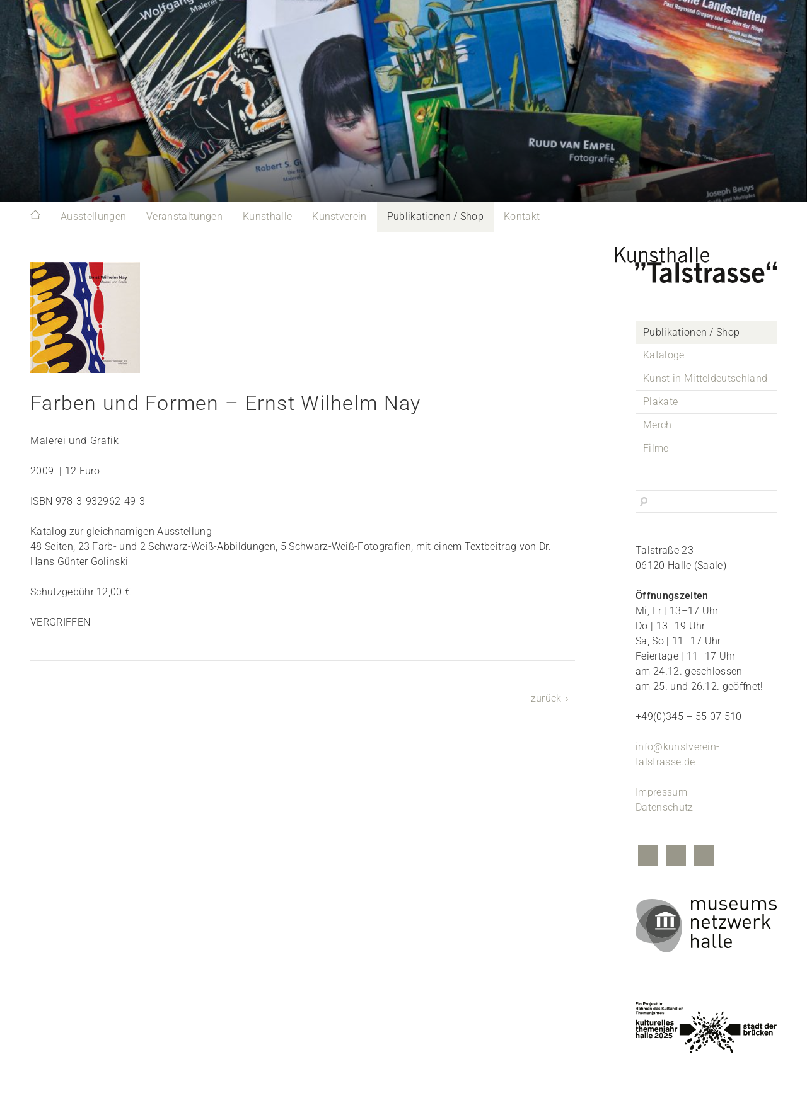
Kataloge (664, 355)
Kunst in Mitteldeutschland (705, 378)
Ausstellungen (93, 216)
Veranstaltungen (184, 216)
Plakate (660, 402)
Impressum (661, 792)
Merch (657, 425)
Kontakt (522, 216)
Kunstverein (339, 216)
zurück (546, 698)
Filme (656, 448)
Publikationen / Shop (435, 216)
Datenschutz (665, 807)
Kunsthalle (267, 216)
